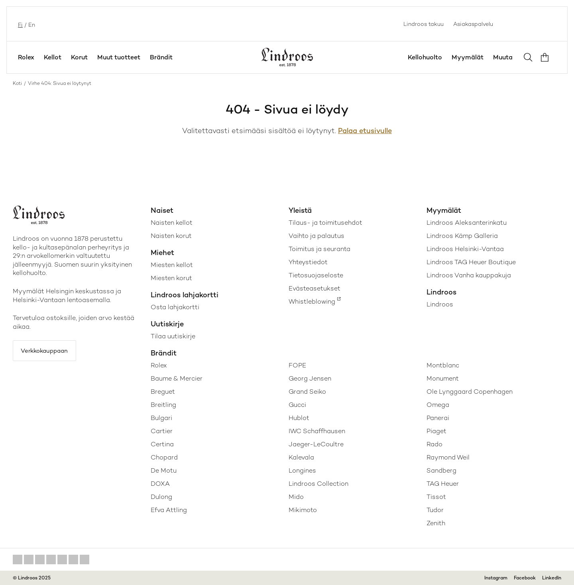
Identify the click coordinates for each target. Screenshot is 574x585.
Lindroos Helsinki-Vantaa (465, 249)
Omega (438, 404)
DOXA (160, 483)
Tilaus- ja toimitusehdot (325, 222)
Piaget (436, 431)
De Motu (164, 470)
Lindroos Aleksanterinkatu (467, 222)
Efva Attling (169, 510)
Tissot (436, 497)
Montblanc (443, 365)
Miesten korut (171, 278)
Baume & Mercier (176, 378)
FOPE (297, 365)
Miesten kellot (172, 265)
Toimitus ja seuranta (319, 249)
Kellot (52, 57)
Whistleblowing (312, 301)
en (31, 24)
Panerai (438, 418)
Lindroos (440, 304)
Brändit (161, 57)
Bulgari (161, 418)
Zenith (436, 523)
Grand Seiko (307, 391)
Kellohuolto (425, 57)
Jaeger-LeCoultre (316, 444)
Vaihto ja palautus (316, 236)
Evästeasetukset (314, 288)
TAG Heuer (443, 483)
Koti (17, 83)
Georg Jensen (310, 378)
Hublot (299, 418)
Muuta (503, 57)
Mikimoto (303, 510)
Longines (302, 470)
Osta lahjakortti (175, 307)
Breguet (163, 391)
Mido (296, 497)
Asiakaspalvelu (473, 23)
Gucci (297, 404)
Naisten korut (171, 236)
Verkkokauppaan (48, 351)
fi (19, 24)
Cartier (162, 431)
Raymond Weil (448, 457)
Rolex (26, 57)
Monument (443, 378)
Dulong (161, 497)
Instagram (495, 578)
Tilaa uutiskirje (173, 336)
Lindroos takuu (423, 23)
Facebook (525, 578)
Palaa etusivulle (365, 130)
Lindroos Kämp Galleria (462, 236)
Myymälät (468, 57)
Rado (434, 444)
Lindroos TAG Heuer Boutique (471, 262)
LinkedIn (551, 578)
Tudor (435, 510)
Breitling (163, 404)
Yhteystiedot (308, 262)
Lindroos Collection (318, 483)
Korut (79, 57)
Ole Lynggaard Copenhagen (470, 391)
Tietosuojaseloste (316, 275)
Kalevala (301, 457)
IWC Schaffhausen (317, 431)
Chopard (164, 457)
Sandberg (441, 470)
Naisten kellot (172, 222)
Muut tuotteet (118, 57)
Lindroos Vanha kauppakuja (469, 275)
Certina (162, 444)
